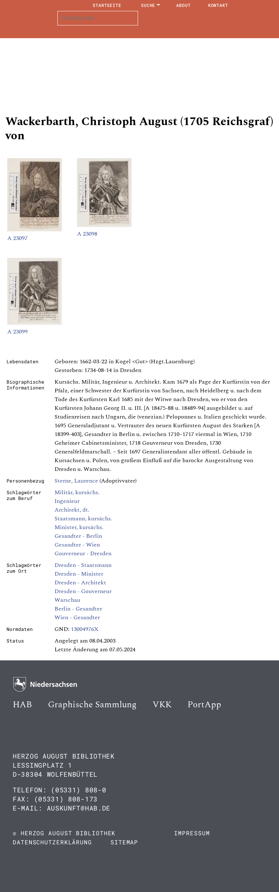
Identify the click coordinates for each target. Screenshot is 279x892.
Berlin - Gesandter (78, 608)
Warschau (67, 600)
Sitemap (124, 842)
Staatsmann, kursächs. (83, 518)
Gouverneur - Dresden (83, 553)
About (183, 5)
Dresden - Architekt (80, 582)
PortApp (204, 704)
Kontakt (218, 5)
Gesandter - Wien (77, 544)
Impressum (192, 833)
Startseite (107, 5)
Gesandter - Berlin (78, 536)
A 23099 (17, 331)
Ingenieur (67, 501)
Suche (148, 5)
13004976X (84, 629)
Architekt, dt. (71, 509)
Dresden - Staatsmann (83, 565)
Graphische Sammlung (92, 704)
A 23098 (87, 233)
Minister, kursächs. (79, 527)
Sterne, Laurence (76, 480)
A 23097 (17, 238)
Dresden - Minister (78, 573)
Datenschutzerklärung (52, 842)
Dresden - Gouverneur (83, 591)
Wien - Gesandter (77, 617)
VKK (162, 704)
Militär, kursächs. (77, 492)
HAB (22, 704)
